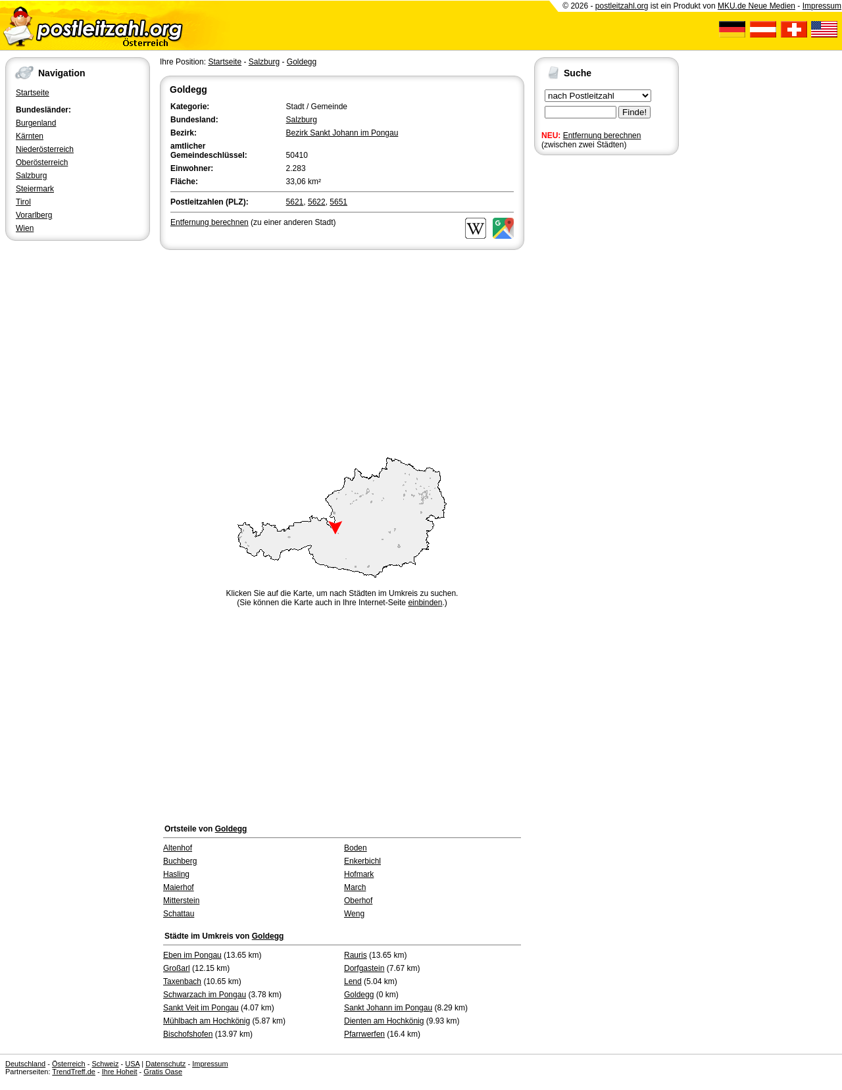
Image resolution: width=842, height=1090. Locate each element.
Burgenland (36, 123)
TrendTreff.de (73, 1072)
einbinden (425, 602)
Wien (25, 228)
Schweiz (104, 1064)
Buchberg (180, 861)
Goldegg (301, 61)
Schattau (178, 913)
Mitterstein (181, 900)
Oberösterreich (42, 162)
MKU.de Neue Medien (756, 6)
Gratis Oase (162, 1072)
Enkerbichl (362, 861)
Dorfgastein (364, 968)
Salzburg (31, 175)
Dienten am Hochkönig (384, 1021)
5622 (317, 202)
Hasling (176, 874)
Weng (354, 913)
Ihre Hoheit (119, 1072)
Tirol (23, 202)
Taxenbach (182, 981)
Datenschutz (165, 1064)
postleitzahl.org (622, 6)
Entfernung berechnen (602, 135)
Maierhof (178, 887)
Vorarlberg (34, 215)
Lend (353, 981)
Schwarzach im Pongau (204, 994)
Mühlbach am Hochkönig (206, 1021)
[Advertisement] (342, 351)
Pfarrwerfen (364, 1034)
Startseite (32, 92)
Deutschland (25, 1064)
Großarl (176, 968)
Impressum (822, 6)
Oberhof (358, 900)
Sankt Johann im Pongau (388, 1007)
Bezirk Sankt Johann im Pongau (342, 132)
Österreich (69, 1064)
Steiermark (35, 188)
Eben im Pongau (192, 955)
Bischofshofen (187, 1034)
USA (132, 1064)
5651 (338, 202)
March (355, 887)
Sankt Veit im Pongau (201, 1007)
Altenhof (177, 848)
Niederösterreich (45, 149)
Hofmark (359, 874)
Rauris (355, 955)
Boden (355, 848)
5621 (295, 202)
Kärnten (29, 136)
